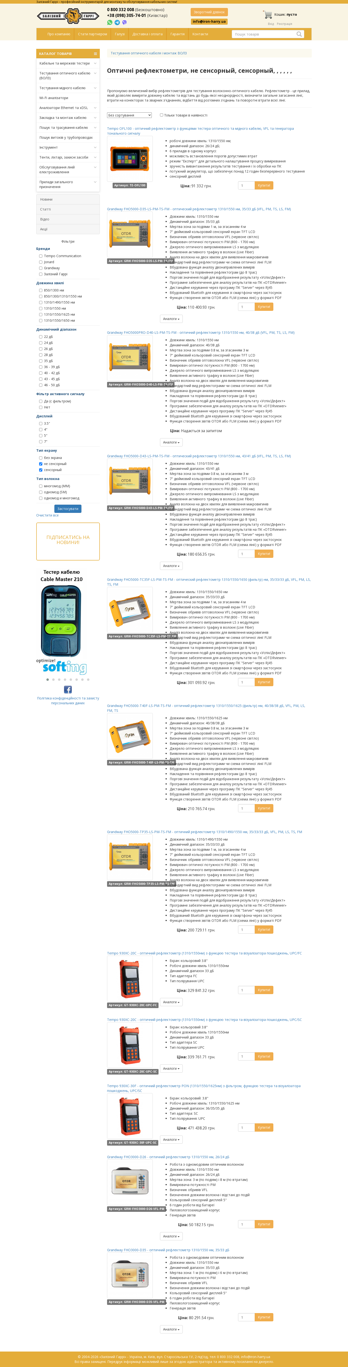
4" (43, 429)
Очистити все (47, 515)
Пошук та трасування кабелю (68, 127)
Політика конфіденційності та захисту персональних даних (68, 700)
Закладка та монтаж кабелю (68, 117)
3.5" (44, 423)
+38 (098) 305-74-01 (126, 15)
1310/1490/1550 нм (57, 302)
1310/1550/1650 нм (57, 320)
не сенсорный (52, 463)
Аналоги (171, 318)
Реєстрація (284, 24)
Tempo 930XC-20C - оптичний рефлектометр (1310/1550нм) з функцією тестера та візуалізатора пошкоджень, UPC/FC (204, 953)
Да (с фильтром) (55, 401)
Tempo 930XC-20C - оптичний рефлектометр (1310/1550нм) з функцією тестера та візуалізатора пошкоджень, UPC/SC (204, 1019)
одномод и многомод (59, 498)
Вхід (271, 24)
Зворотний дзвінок (209, 12)
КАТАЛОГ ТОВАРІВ (68, 53)
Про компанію (58, 34)
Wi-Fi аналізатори (53, 97)
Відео (44, 219)
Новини (46, 199)
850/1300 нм (51, 290)
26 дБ (46, 348)
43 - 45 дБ (49, 379)
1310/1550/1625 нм (57, 314)
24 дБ (46, 342)
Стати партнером (92, 34)
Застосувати (68, 508)
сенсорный (50, 469)
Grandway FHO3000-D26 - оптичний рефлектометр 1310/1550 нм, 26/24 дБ (168, 1157)
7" (43, 441)
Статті (45, 209)
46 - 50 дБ (49, 385)
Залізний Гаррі (53, 274)
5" (43, 435)
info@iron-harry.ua (209, 21)
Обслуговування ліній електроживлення (68, 169)
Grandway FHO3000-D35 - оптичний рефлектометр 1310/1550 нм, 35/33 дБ (168, 1250)
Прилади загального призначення (68, 184)
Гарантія (177, 34)
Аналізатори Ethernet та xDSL (68, 107)
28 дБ (46, 354)
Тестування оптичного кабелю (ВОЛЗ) (68, 75)
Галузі (120, 34)
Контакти (200, 34)
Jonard (46, 262)
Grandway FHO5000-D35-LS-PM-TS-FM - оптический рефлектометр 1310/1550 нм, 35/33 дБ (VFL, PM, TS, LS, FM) (199, 209)
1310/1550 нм (52, 308)
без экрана (50, 457)
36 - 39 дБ (49, 366)
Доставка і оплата (147, 34)
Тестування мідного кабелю (68, 88)
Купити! (264, 185)
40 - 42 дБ (49, 373)
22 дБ (46, 336)
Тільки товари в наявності (185, 115)
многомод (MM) (54, 486)
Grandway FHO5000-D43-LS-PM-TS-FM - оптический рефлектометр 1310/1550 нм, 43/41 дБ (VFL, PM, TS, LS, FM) (199, 456)
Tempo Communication (60, 256)
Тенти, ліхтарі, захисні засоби (68, 157)
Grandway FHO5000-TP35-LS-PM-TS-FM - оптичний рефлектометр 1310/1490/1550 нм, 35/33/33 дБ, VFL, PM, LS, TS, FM (204, 831)
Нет (44, 407)
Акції (44, 229)
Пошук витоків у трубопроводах (66, 137)
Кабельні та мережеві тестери (68, 63)
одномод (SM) (53, 492)
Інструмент (68, 147)
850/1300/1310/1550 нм (60, 296)
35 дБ (46, 360)
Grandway (49, 268)
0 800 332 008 (120, 9)
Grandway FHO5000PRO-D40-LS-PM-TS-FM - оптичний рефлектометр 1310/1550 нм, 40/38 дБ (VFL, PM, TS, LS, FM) (201, 332)
